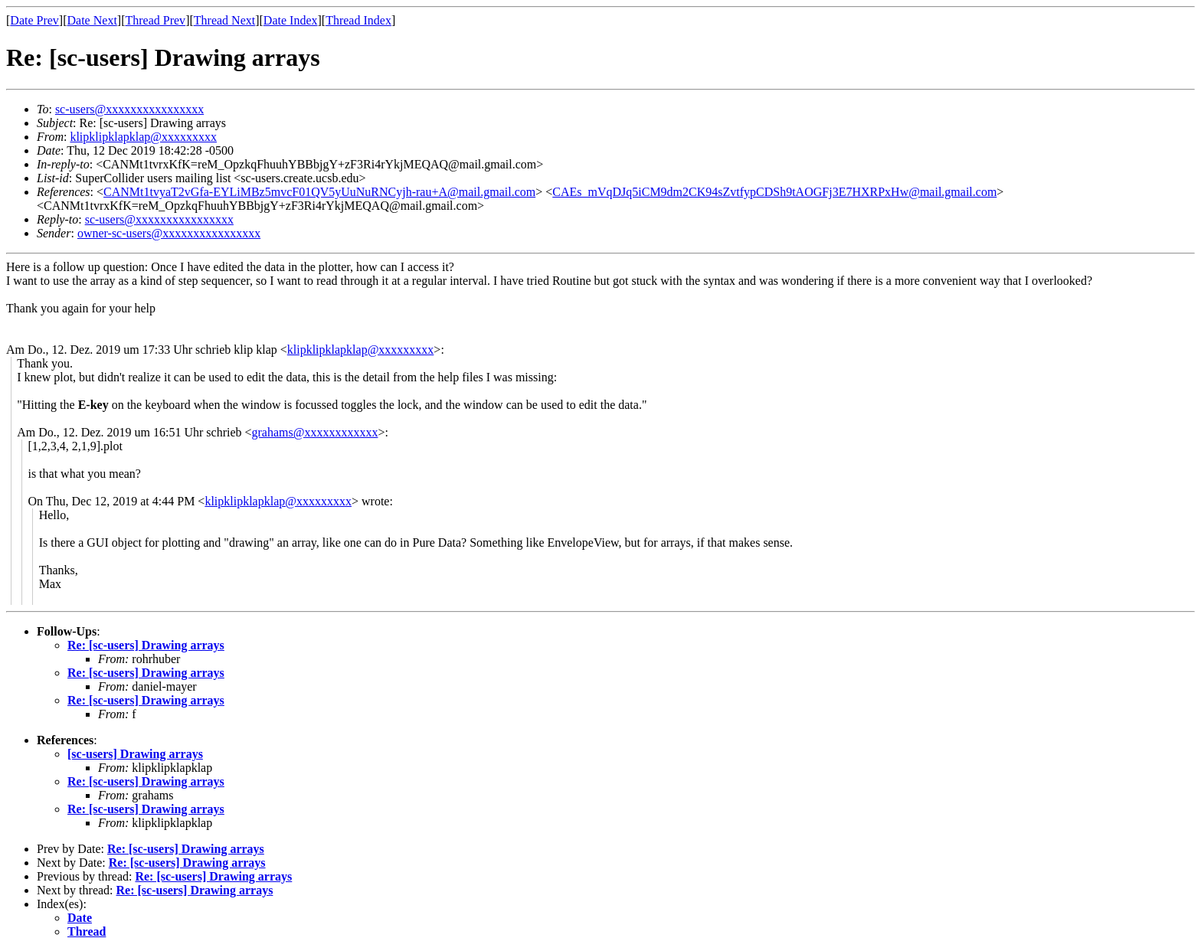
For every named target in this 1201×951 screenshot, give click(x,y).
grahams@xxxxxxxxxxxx (315, 432)
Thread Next (224, 20)
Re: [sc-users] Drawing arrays (145, 645)
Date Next (92, 20)
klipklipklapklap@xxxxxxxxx (143, 136)
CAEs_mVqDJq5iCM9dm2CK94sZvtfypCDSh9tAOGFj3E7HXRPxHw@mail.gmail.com (774, 191)
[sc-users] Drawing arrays (135, 753)
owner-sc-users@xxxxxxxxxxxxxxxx (168, 233)
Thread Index (358, 20)
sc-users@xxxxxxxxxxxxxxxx (129, 109)
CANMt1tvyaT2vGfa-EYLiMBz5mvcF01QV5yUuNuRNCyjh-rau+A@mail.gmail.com (319, 191)
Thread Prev (155, 20)
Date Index (290, 20)
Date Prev (34, 20)
